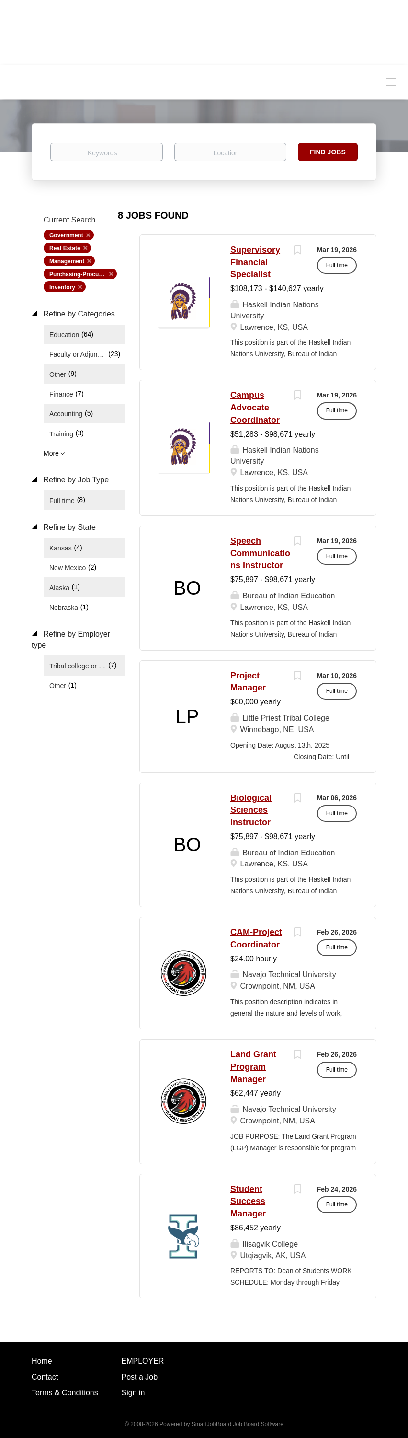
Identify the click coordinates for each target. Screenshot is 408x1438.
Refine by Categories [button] (78, 314)
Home (42, 1361)
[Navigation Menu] (391, 81)
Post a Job (140, 1377)
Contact (45, 1377)
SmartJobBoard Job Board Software (237, 1424)
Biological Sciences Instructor (251, 810)
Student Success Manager (248, 1201)
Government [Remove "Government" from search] (66, 235)
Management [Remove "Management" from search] (66, 261)
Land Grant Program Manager (253, 1067)
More (51, 453)
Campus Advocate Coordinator (255, 407)
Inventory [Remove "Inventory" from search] (62, 287)
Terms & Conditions (65, 1393)
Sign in (133, 1393)
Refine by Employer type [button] (71, 639)
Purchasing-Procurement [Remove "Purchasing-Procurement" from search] (83, 274)
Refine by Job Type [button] (75, 480)
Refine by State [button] (68, 527)
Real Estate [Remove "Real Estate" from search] (64, 248)
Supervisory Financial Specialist (255, 262)
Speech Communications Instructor (260, 553)
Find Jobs (328, 152)
